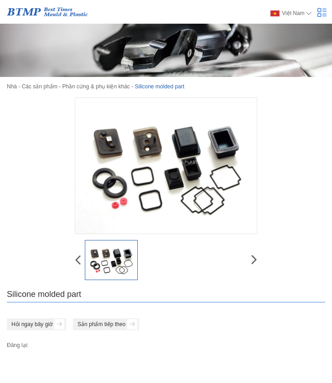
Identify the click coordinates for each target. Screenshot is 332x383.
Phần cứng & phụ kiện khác (96, 86)
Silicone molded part (159, 86)
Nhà (12, 86)
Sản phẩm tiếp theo (107, 324)
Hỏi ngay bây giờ (37, 324)
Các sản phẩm (39, 86)
